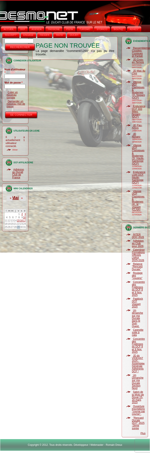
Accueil (9, 29)
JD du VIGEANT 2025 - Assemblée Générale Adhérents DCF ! (138, 363)
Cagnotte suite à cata (137, 332)
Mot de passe (13, 82)
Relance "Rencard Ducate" (137, 266)
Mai (15, 197)
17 (24, 220)
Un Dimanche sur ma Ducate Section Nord (137, 382)
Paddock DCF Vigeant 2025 (137, 302)
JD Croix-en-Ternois (138, 61)
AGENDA (36, 29)
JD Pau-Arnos (137, 126)
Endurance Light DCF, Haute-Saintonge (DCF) (138, 177)
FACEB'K (45, 35)
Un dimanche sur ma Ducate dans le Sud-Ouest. (137, 318)
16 (21, 220)
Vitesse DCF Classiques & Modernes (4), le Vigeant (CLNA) (138, 200)
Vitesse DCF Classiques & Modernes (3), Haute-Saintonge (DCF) (138, 154)
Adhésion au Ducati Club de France (18, 173)
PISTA (69, 29)
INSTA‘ (59, 35)
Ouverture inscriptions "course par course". (138, 410)
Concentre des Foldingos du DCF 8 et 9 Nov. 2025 (138, 289)
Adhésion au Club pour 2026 (138, 243)
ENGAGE (28, 35)
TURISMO (84, 29)
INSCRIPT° (11, 35)
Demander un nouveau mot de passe (16, 104)
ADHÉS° (134, 29)
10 (24, 217)
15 (18, 220)
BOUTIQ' (118, 29)
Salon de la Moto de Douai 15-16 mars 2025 (138, 397)
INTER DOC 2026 (138, 236)
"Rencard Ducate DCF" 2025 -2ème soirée (138, 423)
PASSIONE (54, 29)
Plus (143, 433)
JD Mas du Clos (138, 72)
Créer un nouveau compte (12, 95)
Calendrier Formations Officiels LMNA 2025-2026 (138, 255)
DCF (22, 29)
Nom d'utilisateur (15, 71)
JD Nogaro (136, 135)
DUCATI (74, 35)
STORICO (102, 29)
